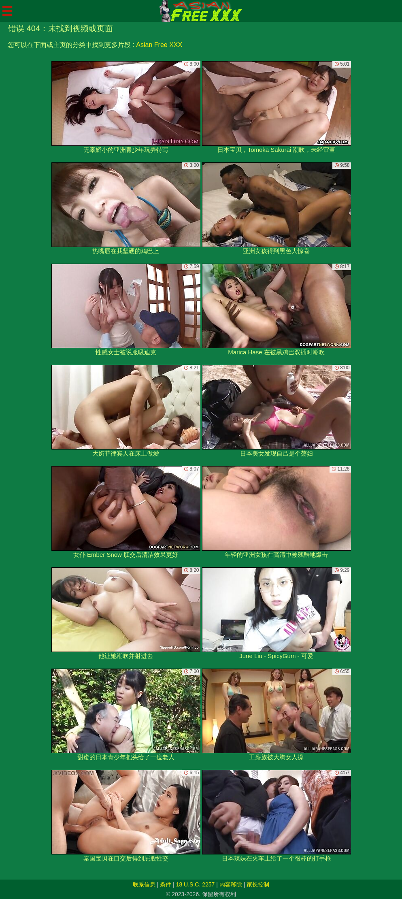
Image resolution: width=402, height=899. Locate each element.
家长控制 (258, 884)
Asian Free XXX (159, 44)
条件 (165, 884)
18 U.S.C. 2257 (195, 884)
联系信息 (144, 884)
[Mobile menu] (7, 10)
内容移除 (230, 884)
